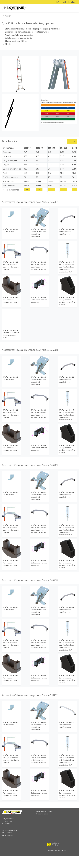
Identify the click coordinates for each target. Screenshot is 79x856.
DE (57, 2)
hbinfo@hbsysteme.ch (9, 830)
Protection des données (44, 811)
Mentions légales (42, 814)
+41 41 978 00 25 (7, 833)
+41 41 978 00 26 (7, 835)
